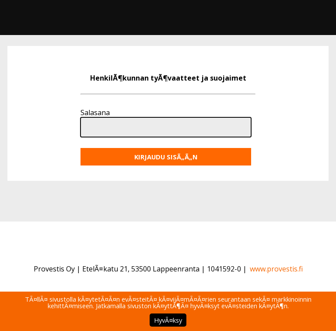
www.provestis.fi (276, 269)
